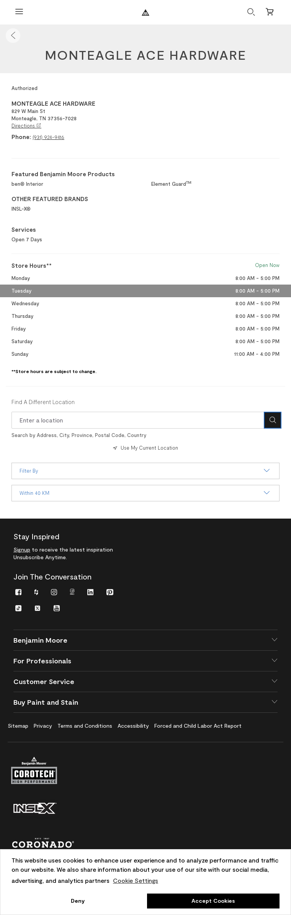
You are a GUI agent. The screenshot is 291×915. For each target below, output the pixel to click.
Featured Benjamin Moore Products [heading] (63, 173)
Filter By (145, 470)
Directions (26, 126)
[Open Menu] (19, 12)
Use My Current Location (144, 448)
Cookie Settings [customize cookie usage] (135, 880)
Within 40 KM (145, 493)
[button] (13, 35)
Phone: (21, 136)
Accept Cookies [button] (213, 900)
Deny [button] (78, 900)
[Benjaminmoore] (145, 12)
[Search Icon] (272, 420)
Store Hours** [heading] (31, 265)
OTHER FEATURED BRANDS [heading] (49, 198)
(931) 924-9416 (48, 137)
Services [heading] (23, 229)
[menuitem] (18, 591)
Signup (21, 549)
